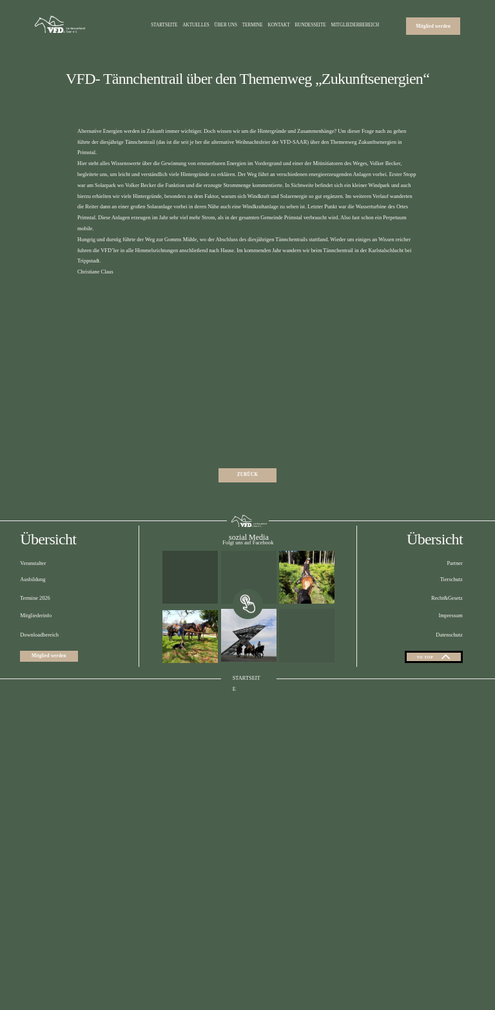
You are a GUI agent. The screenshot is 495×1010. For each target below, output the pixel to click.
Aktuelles (195, 25)
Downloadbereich (39, 757)
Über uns (226, 25)
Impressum (451, 738)
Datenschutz (449, 757)
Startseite (164, 25)
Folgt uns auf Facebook (247, 665)
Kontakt (278, 25)
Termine (252, 25)
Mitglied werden (433, 25)
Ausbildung (32, 702)
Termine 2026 (35, 720)
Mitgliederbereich (355, 25)
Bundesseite (310, 25)
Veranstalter (33, 686)
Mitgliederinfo (36, 738)
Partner (455, 686)
